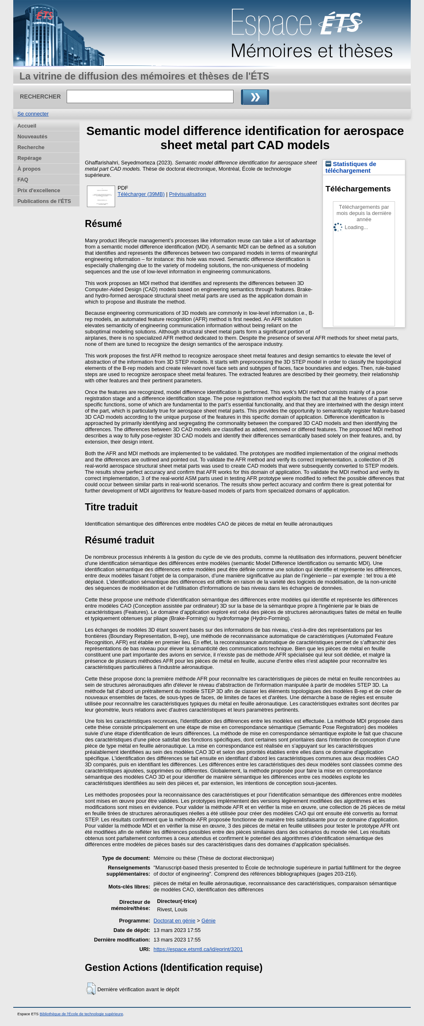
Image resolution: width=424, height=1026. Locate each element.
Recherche (30, 147)
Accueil (26, 126)
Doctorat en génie (174, 920)
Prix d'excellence (38, 190)
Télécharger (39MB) (141, 194)
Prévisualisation (187, 194)
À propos (29, 169)
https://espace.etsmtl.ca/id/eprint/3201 (198, 949)
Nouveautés (32, 136)
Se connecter (32, 114)
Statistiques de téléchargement (350, 167)
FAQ (22, 179)
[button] (91, 989)
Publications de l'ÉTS (44, 201)
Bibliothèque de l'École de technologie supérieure (81, 1014)
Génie (208, 920)
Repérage (29, 158)
